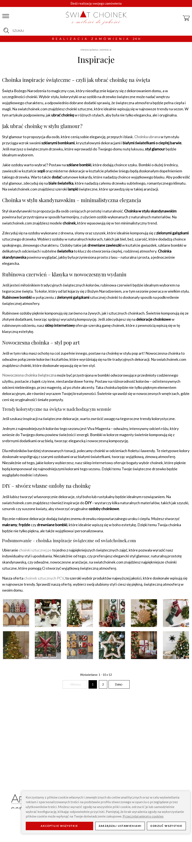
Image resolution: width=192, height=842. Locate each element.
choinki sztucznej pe (35, 550)
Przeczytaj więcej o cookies (143, 816)
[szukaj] (6, 30)
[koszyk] (186, 16)
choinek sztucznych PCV (44, 578)
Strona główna (89, 50)
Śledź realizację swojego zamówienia (96, 3)
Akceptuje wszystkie (59, 825)
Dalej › (119, 684)
